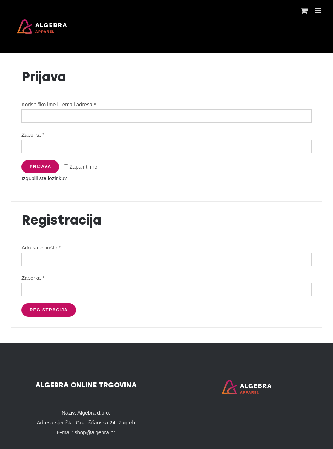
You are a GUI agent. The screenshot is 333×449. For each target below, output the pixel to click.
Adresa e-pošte (41, 248)
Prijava (40, 166)
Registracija (49, 309)
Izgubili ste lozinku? (44, 178)
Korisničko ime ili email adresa (58, 104)
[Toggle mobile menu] (318, 10)
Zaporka (32, 135)
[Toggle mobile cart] (304, 10)
